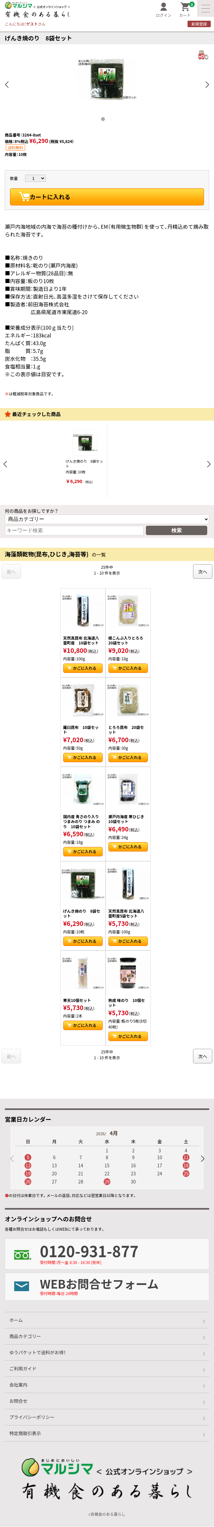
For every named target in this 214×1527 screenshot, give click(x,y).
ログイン (163, 10)
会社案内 (18, 1385)
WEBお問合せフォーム (124, 1286)
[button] (202, 1159)
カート (187, 10)
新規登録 (199, 24)
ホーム (16, 1320)
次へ (202, 571)
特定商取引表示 (25, 1433)
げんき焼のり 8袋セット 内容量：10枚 (85, 457)
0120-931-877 (124, 1252)
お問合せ (18, 1401)
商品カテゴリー (25, 1336)
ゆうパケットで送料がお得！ (37, 1352)
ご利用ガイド (22, 1369)
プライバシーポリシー (32, 1417)
